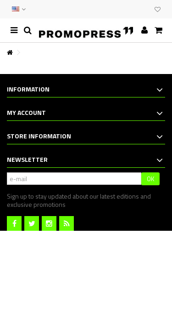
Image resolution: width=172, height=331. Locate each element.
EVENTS (136, 9)
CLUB (145, 9)
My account (26, 112)
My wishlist (158, 9)
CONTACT (127, 9)
